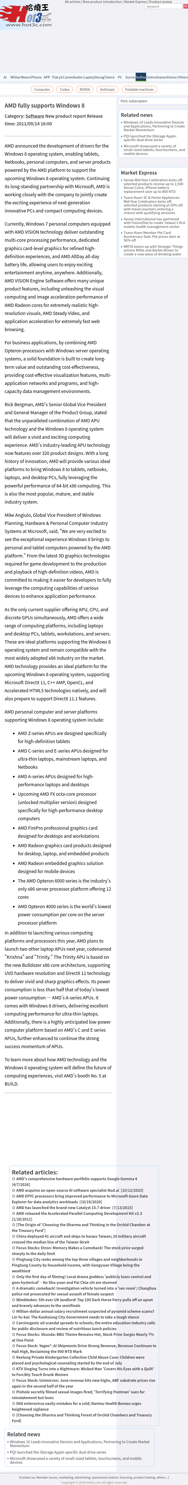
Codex (64, 89)
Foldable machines (139, 89)
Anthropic (107, 89)
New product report (65, 116)
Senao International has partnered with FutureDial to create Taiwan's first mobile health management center (154, 222)
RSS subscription (134, 101)
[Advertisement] (126, 38)
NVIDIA (85, 89)
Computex (42, 89)
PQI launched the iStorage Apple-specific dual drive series (58, 1452)
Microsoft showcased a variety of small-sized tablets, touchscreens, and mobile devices (75, 1460)
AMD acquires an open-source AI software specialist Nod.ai (67, 1190)
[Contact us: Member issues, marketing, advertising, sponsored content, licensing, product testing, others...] (94, 1477)
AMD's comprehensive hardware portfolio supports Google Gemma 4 (76, 1178)
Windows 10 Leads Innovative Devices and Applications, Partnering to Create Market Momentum (80, 1443)
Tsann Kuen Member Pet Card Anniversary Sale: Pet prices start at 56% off (152, 236)
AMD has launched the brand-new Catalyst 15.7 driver (63, 1207)
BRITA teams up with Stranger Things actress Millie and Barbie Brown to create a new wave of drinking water (153, 250)
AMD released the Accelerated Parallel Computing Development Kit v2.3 (79, 1213)
